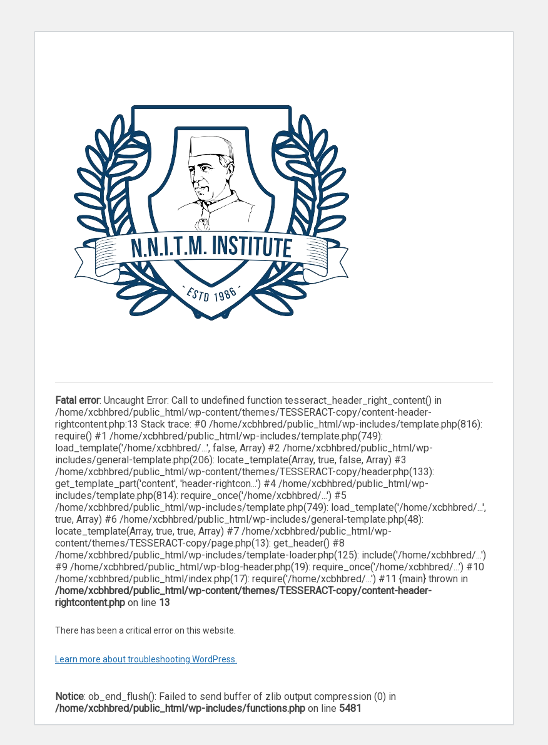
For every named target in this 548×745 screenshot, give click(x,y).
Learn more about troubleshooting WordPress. (146, 659)
